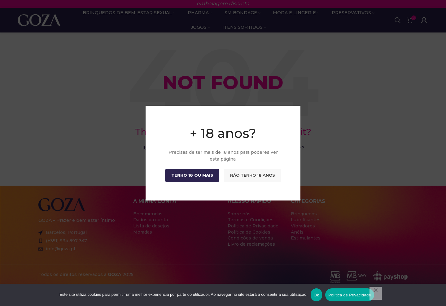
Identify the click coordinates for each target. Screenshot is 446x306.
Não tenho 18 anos (252, 174)
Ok (316, 295)
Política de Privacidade (349, 295)
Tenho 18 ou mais (192, 174)
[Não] (375, 293)
